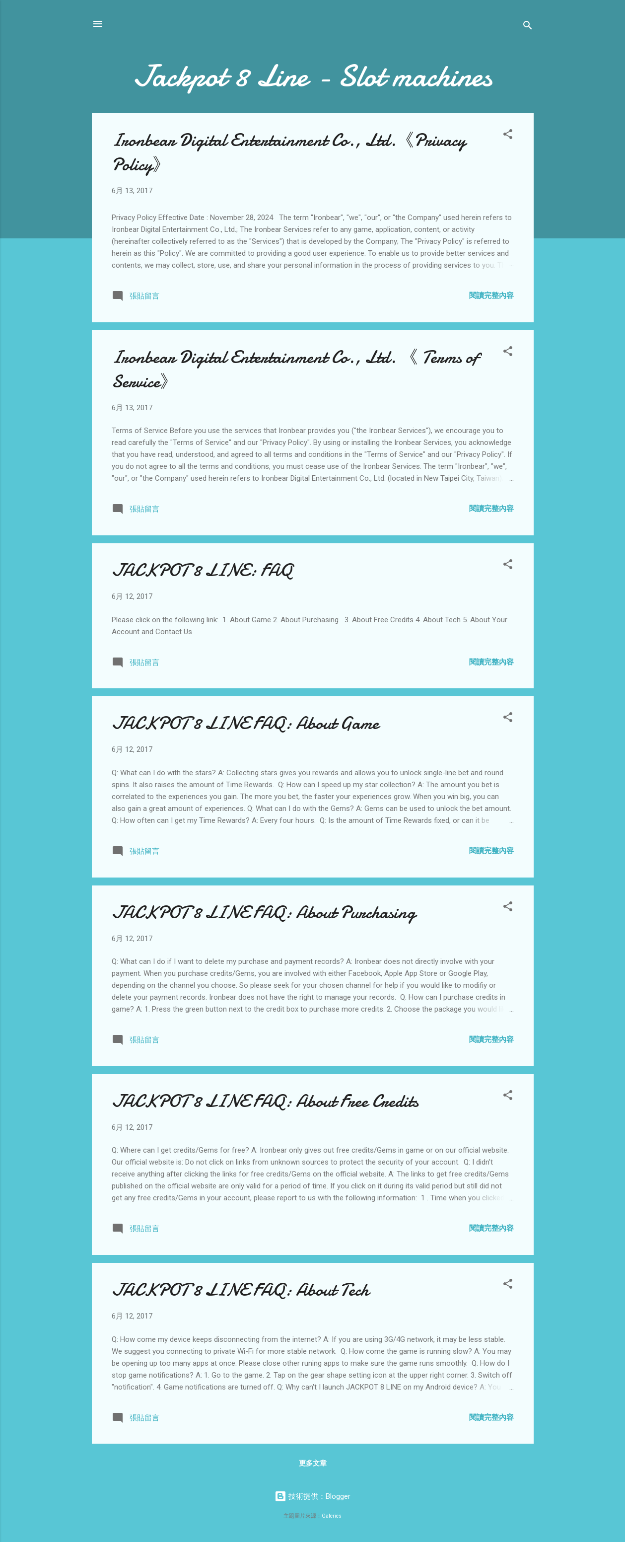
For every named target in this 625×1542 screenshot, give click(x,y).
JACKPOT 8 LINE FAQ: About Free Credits (265, 1101)
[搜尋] (528, 27)
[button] (508, 136)
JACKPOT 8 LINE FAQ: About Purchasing (264, 912)
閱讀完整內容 (491, 295)
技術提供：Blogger (312, 1496)
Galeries (332, 1516)
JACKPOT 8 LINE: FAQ (202, 570)
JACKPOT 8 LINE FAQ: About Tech (240, 1290)
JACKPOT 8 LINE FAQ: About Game (245, 723)
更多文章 (313, 1463)
